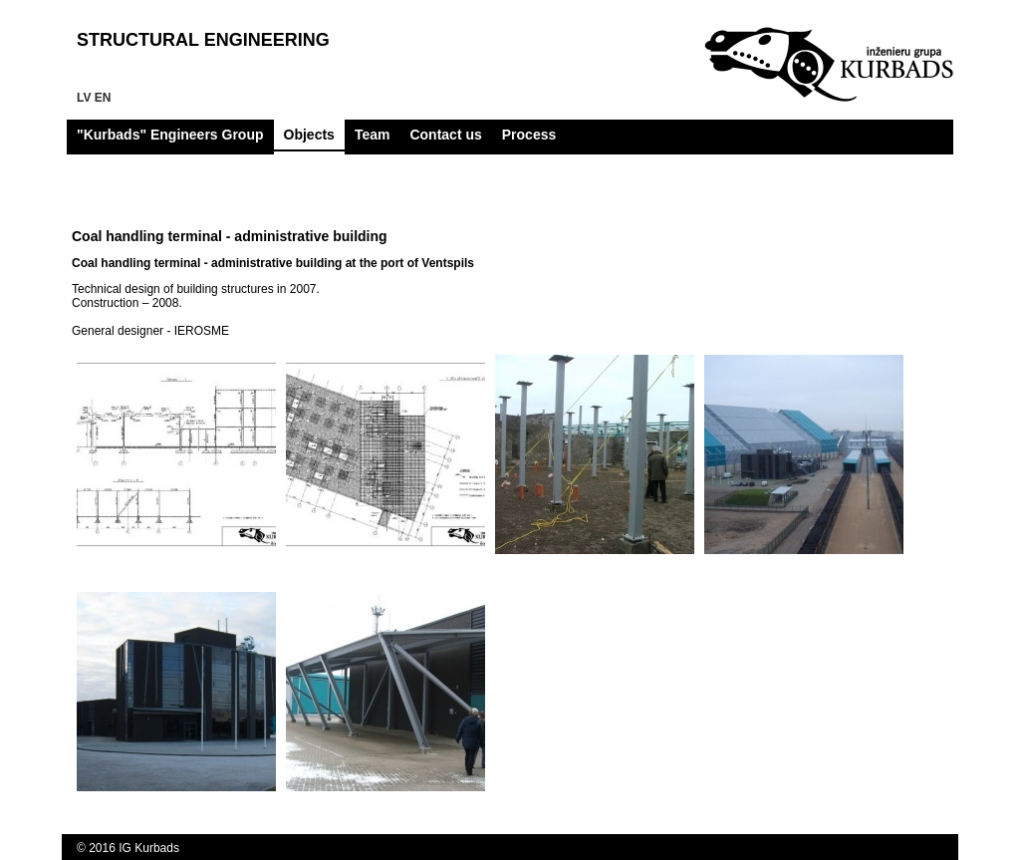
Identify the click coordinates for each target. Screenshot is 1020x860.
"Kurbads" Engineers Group (170, 135)
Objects (309, 135)
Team (372, 135)
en (103, 98)
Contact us (445, 135)
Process (529, 135)
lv (84, 98)
